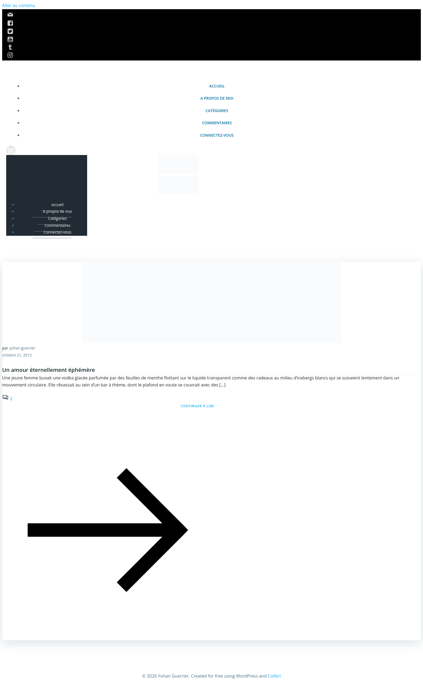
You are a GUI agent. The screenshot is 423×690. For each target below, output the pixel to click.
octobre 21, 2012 (17, 355)
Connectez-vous (217, 135)
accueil (216, 86)
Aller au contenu (18, 5)
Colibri (274, 676)
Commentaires (217, 122)
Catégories (217, 110)
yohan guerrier (22, 348)
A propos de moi (216, 98)
